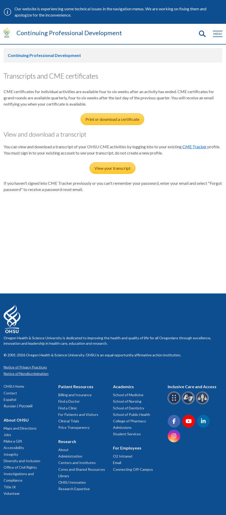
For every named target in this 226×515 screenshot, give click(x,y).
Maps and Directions (20, 428)
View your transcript (112, 168)
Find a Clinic (67, 408)
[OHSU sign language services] (189, 403)
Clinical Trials (68, 421)
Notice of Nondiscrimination (26, 373)
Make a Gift (13, 441)
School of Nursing (127, 401)
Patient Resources (75, 386)
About (63, 449)
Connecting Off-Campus (133, 469)
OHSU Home (14, 386)
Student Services (127, 434)
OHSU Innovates (72, 482)
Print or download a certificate (112, 119)
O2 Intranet (123, 456)
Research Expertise (74, 489)
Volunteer (12, 493)
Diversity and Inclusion (22, 461)
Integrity (11, 454)
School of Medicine (128, 395)
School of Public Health (131, 414)
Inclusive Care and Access (192, 386)
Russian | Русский (18, 406)
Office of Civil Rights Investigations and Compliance (20, 473)
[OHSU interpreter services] (203, 403)
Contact (10, 393)
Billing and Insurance (75, 395)
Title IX (10, 487)
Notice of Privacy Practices (25, 367)
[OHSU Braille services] (175, 403)
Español (10, 399)
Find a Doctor (69, 401)
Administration (70, 456)
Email (117, 462)
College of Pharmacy (129, 421)
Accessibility (14, 447)
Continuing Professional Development (69, 32)
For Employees (127, 447)
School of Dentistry (128, 408)
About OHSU (16, 419)
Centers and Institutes (77, 462)
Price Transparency (74, 427)
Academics (123, 386)
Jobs (7, 434)
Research (67, 441)
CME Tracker (194, 146)
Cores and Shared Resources (81, 469)
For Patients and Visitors (78, 414)
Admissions (122, 427)
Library (63, 476)
